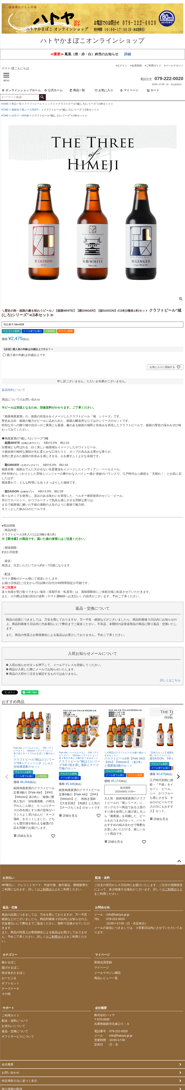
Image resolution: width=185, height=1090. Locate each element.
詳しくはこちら (170, 680)
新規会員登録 (103, 962)
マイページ (129, 90)
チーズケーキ (10, 988)
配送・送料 (102, 878)
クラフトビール (33, 104)
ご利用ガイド (153, 65)
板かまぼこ (9, 962)
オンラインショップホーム (21, 90)
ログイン (122, 65)
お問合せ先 (102, 907)
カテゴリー (10, 955)
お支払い (8, 878)
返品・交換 (10, 907)
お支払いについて (13, 1026)
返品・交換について (15, 1031)
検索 (42, 97)
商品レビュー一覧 (106, 978)
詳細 (127, 54)
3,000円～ (35, 109)
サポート (8, 1008)
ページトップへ (179, 861)
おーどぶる (9, 978)
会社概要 (101, 1008)
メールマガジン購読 (107, 973)
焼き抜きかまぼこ (13, 973)
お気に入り (104, 90)
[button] (7, 777)
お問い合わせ (10, 1072)
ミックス (50, 104)
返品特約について (13, 389)
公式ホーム (53, 90)
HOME (5, 104)
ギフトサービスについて (18, 1036)
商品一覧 (77, 90)
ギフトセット (10, 983)
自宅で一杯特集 (20, 115)
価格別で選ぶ (19, 109)
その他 (6, 994)
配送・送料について (15, 1021)
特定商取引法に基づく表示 (19, 1081)
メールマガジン (174, 65)
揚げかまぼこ (10, 967)
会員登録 (137, 65)
